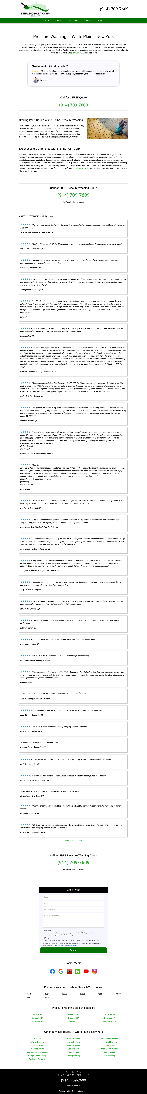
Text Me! (48, 924)
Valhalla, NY (73, 1015)
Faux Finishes (37, 1039)
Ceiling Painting (73, 1049)
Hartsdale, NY (37, 1011)
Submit (73, 943)
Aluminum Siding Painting (37, 1045)
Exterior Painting (37, 1035)
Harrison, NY (110, 1008)
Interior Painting (73, 1035)
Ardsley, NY (37, 1008)
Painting (37, 1032)
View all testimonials (73, 834)
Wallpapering (109, 1049)
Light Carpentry (73, 1039)
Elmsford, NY (73, 1008)
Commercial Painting (109, 1032)
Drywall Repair (110, 1039)
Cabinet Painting (37, 1042)
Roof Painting (109, 1045)
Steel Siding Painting (109, 1042)
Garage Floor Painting (37, 1049)
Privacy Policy (60, 938)
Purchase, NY (109, 1011)
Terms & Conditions (72, 938)
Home (47, 21)
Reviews (87, 21)
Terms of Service (90, 1093)
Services (59, 21)
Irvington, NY (73, 1011)
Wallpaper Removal (37, 1052)
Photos (99, 21)
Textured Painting (110, 1035)
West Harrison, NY (109, 1015)
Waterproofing (73, 1045)
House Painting (73, 1032)
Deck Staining (73, 1042)
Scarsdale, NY (37, 1015)
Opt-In (47, 931)
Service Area (73, 21)
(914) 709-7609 (114, 9)
